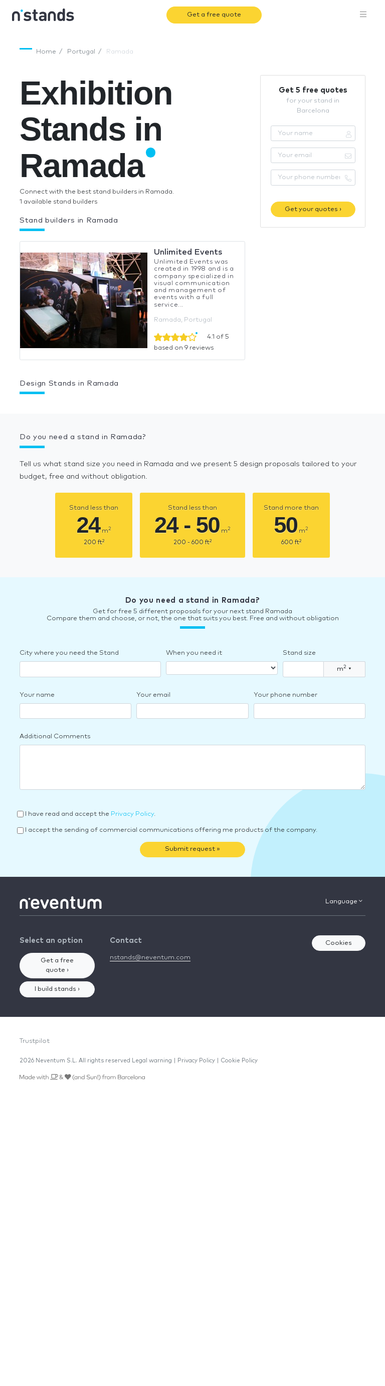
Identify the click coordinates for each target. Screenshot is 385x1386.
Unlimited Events (188, 252)
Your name (37, 695)
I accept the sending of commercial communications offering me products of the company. (171, 830)
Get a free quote (214, 15)
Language (343, 901)
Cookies (338, 943)
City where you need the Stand (69, 653)
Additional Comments (55, 736)
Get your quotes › (313, 209)
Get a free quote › (57, 965)
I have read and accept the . (90, 814)
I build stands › (57, 989)
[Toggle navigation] (363, 15)
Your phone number (285, 695)
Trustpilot (35, 1041)
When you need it (194, 653)
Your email (153, 695)
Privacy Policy (132, 814)
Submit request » (192, 849)
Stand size (299, 653)
